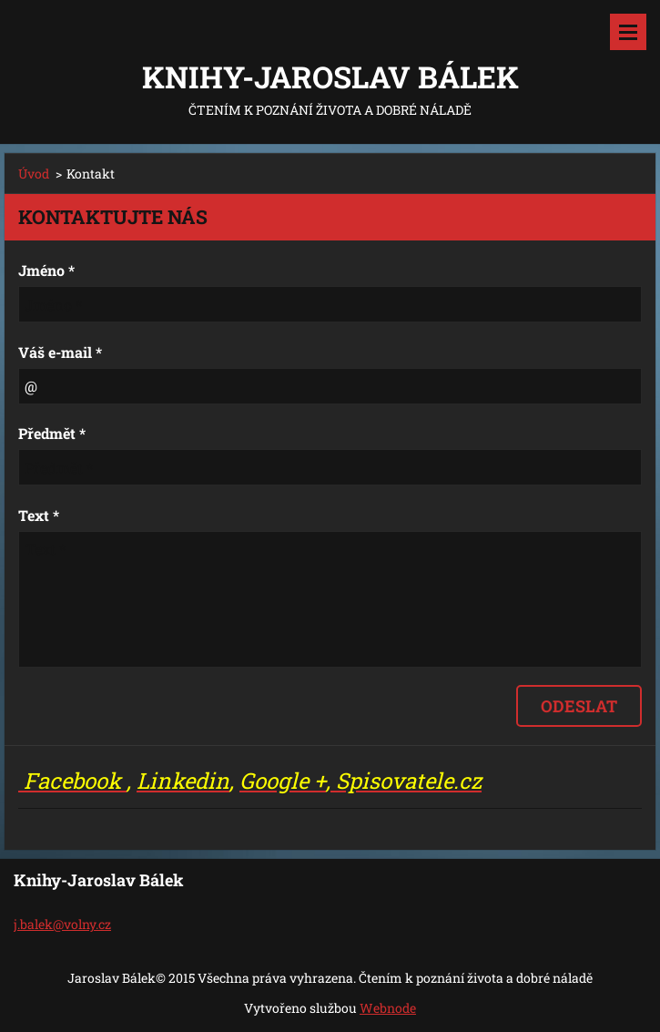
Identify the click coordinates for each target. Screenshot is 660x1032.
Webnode (388, 1008)
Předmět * (52, 433)
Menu (628, 32)
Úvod (33, 173)
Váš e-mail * (60, 352)
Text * (38, 515)
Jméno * (46, 270)
